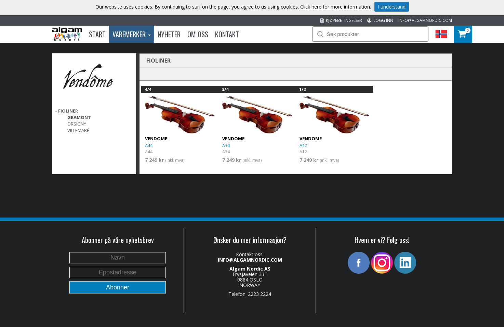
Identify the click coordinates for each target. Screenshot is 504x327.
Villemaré (78, 130)
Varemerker (131, 34)
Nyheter (169, 34)
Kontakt (227, 34)
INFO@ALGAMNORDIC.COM (425, 20)
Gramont (79, 117)
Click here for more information (335, 6)
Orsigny (76, 124)
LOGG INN (380, 20)
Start (97, 34)
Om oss (197, 34)
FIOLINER (68, 111)
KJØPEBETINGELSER (341, 20)
